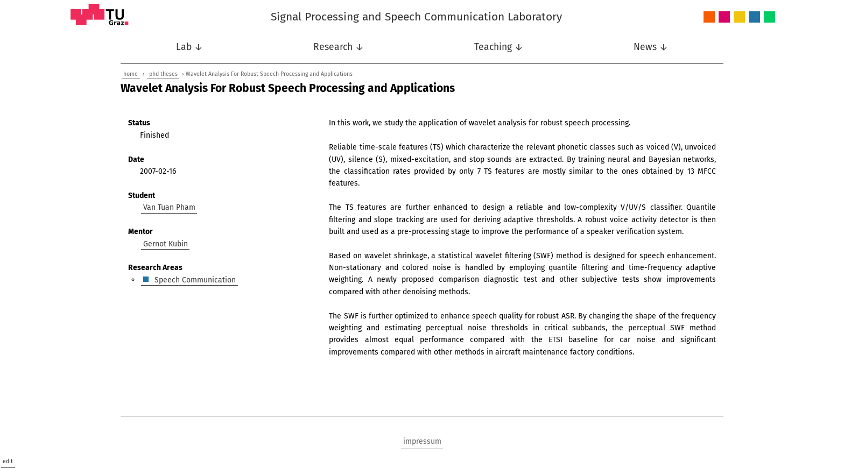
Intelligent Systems (724, 17)
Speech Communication (754, 17)
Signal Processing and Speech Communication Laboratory (416, 17)
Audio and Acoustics (709, 17)
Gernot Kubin (165, 243)
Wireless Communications (769, 17)
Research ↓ (338, 47)
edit (8, 461)
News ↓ (651, 47)
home (130, 73)
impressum (422, 441)
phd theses (163, 73)
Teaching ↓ (498, 47)
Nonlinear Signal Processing (739, 17)
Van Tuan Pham (169, 207)
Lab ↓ (189, 47)
